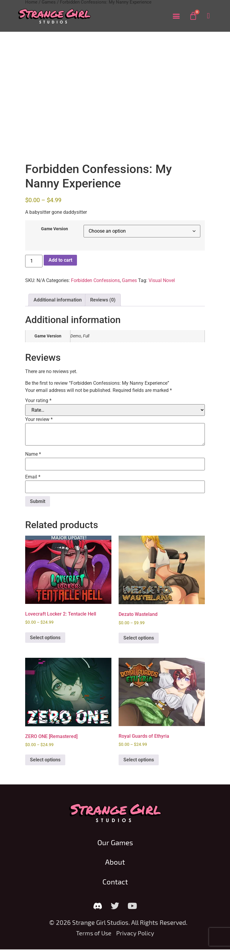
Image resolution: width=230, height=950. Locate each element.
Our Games (115, 842)
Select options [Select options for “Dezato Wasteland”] (138, 638)
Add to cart (60, 260)
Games (129, 280)
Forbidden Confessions (95, 280)
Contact (115, 882)
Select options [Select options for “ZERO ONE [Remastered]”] (45, 760)
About (115, 862)
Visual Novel (162, 280)
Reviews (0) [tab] (103, 300)
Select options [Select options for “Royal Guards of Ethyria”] (138, 760)
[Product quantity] (34, 261)
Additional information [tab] (58, 300)
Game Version (54, 229)
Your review (39, 419)
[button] (176, 16)
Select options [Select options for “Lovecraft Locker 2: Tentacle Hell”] (45, 637)
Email (32, 477)
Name (33, 454)
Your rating (38, 400)
